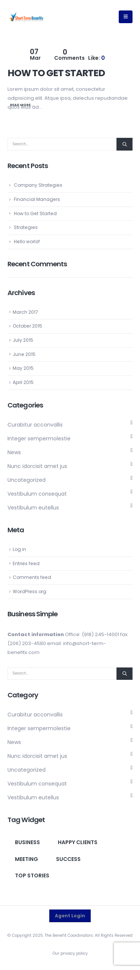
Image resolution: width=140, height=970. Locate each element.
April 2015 (23, 382)
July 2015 (23, 340)
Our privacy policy (70, 953)
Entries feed (26, 563)
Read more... (22, 104)
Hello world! (27, 241)
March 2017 (25, 312)
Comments (69, 55)
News (14, 452)
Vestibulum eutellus (33, 507)
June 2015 (24, 354)
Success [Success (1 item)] (68, 859)
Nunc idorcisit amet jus (37, 466)
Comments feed (32, 577)
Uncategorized (26, 480)
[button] (126, 16)
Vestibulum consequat (37, 494)
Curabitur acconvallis (35, 424)
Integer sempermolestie (39, 438)
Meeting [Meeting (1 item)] (26, 859)
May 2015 (23, 368)
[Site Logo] (26, 16)
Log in (19, 549)
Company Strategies (38, 185)
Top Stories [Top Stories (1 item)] (32, 875)
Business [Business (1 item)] (27, 842)
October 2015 (27, 326)
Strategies (26, 227)
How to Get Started (56, 73)
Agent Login (70, 916)
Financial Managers (37, 199)
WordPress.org (29, 591)
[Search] (124, 144)
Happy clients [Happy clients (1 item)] (77, 842)
